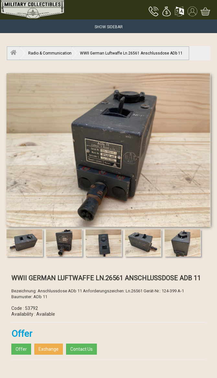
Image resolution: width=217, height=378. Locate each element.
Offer (21, 349)
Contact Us (81, 349)
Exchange (49, 349)
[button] (166, 12)
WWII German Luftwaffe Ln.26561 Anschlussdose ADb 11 (131, 53)
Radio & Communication (50, 53)
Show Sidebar (109, 27)
